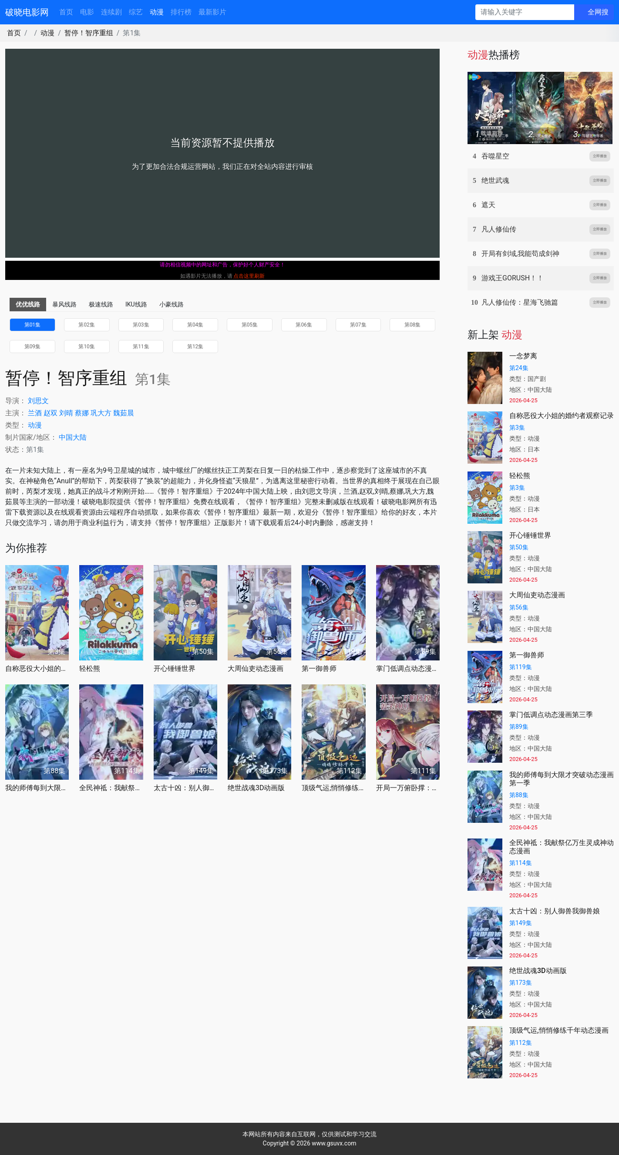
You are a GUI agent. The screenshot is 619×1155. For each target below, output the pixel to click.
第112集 (520, 1042)
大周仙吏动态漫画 (255, 668)
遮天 (488, 205)
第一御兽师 (319, 668)
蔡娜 (82, 413)
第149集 (520, 922)
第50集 (518, 547)
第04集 (195, 325)
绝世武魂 (495, 180)
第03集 (141, 325)
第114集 (520, 862)
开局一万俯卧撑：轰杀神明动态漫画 (408, 788)
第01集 (32, 325)
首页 (66, 12)
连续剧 (111, 12)
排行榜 (181, 12)
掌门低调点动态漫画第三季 (408, 668)
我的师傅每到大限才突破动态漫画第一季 (37, 788)
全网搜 (598, 12)
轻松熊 (89, 668)
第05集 (250, 325)
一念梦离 (523, 356)
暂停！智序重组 (88, 33)
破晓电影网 (27, 12)
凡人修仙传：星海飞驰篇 (519, 302)
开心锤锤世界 (174, 668)
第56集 (518, 607)
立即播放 (600, 156)
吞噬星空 (495, 156)
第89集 (518, 726)
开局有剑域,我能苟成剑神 (520, 253)
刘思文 (38, 401)
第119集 (520, 666)
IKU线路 (136, 304)
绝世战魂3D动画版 (256, 788)
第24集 (518, 367)
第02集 (86, 325)
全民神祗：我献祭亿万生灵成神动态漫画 (111, 788)
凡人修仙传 (498, 229)
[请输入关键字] (524, 12)
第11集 (141, 346)
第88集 (518, 794)
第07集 (358, 325)
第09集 (32, 346)
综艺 (136, 12)
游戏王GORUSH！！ (512, 278)
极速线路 (101, 304)
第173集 (520, 982)
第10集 (86, 346)
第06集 (304, 325)
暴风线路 (64, 304)
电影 (87, 12)
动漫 (157, 12)
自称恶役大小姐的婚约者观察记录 (37, 668)
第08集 (412, 325)
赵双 (50, 413)
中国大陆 (73, 437)
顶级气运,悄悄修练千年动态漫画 (333, 788)
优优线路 (28, 304)
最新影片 (212, 12)
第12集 (195, 346)
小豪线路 (171, 304)
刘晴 (66, 413)
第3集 (517, 427)
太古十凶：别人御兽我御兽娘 (185, 788)
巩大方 (101, 413)
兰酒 (35, 413)
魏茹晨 (123, 413)
